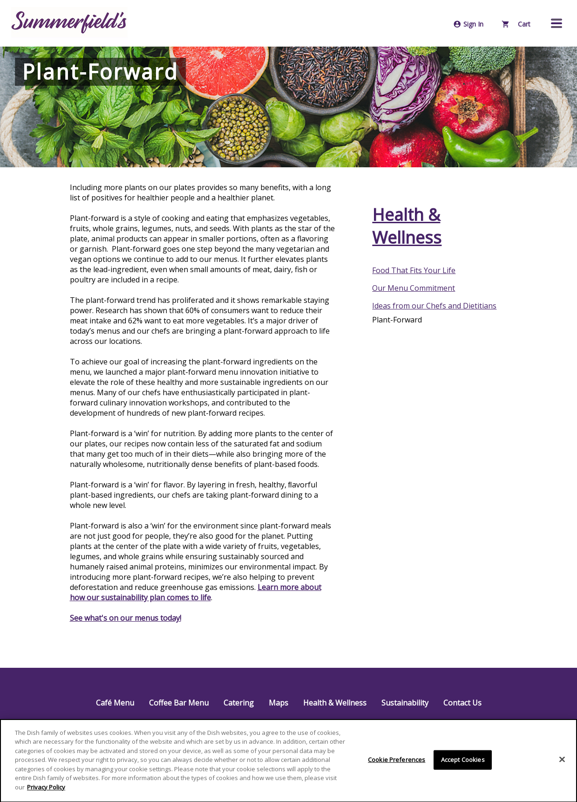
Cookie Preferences (396, 761)
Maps (278, 703)
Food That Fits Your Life (413, 270)
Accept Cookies (463, 761)
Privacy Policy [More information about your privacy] (46, 789)
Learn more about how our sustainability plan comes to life (195, 592)
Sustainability (404, 703)
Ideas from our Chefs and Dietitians (434, 306)
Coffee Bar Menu (179, 703)
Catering (239, 703)
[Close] (562, 761)
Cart (516, 24)
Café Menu (115, 703)
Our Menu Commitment (413, 288)
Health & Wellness (406, 226)
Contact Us (462, 703)
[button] (556, 23)
